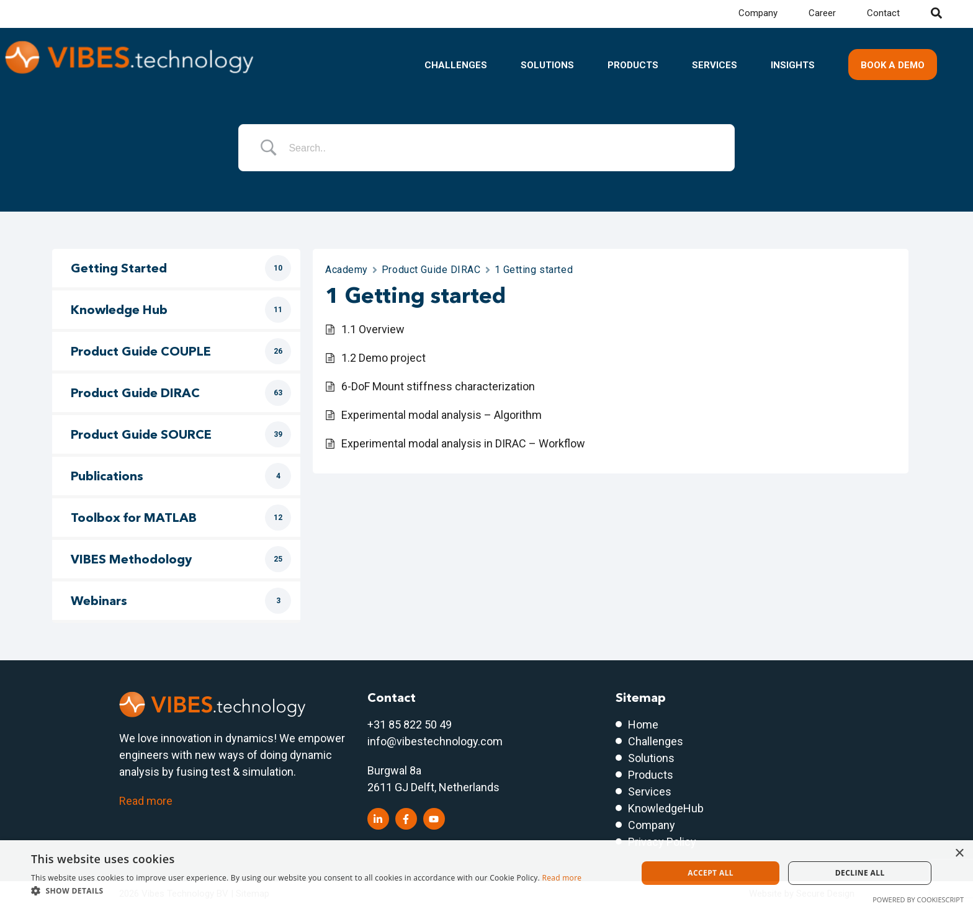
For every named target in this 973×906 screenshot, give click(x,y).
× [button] (959, 853)
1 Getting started (534, 270)
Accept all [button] (710, 873)
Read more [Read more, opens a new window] (561, 877)
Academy (346, 270)
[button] (306, 890)
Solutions (547, 65)
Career (822, 13)
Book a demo (893, 65)
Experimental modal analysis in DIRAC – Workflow (463, 443)
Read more (146, 800)
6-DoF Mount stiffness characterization (438, 386)
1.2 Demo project (383, 357)
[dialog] (486, 873)
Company (758, 13)
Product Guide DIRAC (431, 270)
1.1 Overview (373, 329)
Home (643, 724)
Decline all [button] (860, 873)
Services (714, 65)
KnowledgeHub (666, 808)
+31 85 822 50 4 (406, 724)
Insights (793, 65)
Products (633, 65)
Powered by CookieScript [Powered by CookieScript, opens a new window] (918, 899)
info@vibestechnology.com (435, 741)
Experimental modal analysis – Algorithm (441, 414)
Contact (883, 13)
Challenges (455, 65)
